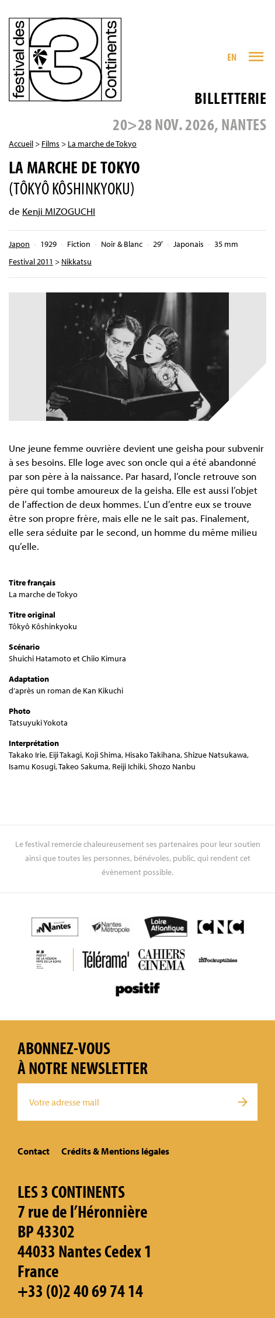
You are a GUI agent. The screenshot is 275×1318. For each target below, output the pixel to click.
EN (232, 57)
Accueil (21, 143)
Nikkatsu (76, 261)
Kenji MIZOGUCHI (58, 211)
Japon (19, 244)
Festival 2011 (31, 261)
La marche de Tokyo (102, 143)
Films (50, 143)
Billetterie (230, 98)
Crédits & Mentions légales (115, 1151)
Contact (34, 1151)
